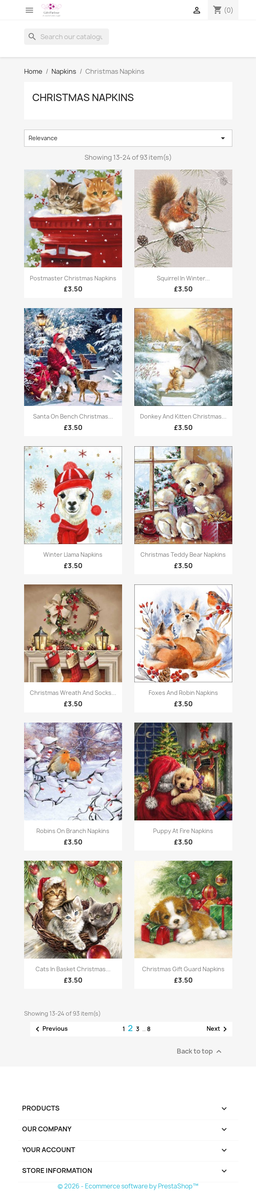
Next (218, 1029)
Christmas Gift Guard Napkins (183, 969)
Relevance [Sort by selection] (128, 138)
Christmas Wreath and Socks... (73, 693)
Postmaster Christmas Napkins (73, 278)
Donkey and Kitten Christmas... (183, 416)
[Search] (66, 37)
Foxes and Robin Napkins (183, 693)
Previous (50, 1029)
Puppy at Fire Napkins (183, 831)
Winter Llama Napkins (72, 554)
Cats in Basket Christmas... (73, 969)
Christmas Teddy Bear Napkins (183, 554)
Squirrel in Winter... (183, 278)
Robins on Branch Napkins (72, 831)
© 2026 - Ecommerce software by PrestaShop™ (128, 1186)
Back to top (200, 1052)
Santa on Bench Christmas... (73, 416)
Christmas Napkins (83, 97)
